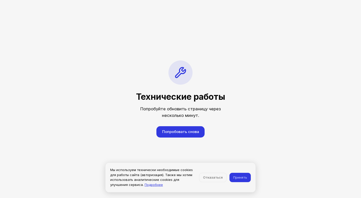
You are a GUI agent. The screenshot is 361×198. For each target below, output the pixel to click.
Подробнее (154, 185)
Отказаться (213, 177)
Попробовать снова (180, 131)
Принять (240, 177)
